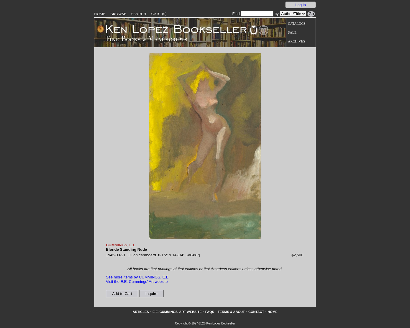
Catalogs (297, 24)
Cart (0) (159, 14)
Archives (296, 41)
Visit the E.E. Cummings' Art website (137, 281)
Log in (300, 5)
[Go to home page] (172, 29)
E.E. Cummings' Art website (177, 312)
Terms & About (231, 312)
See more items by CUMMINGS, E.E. (138, 277)
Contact (256, 312)
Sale (292, 33)
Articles (140, 312)
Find (252, 14)
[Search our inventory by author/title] (293, 14)
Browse (118, 14)
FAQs (209, 312)
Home (99, 14)
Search (138, 14)
